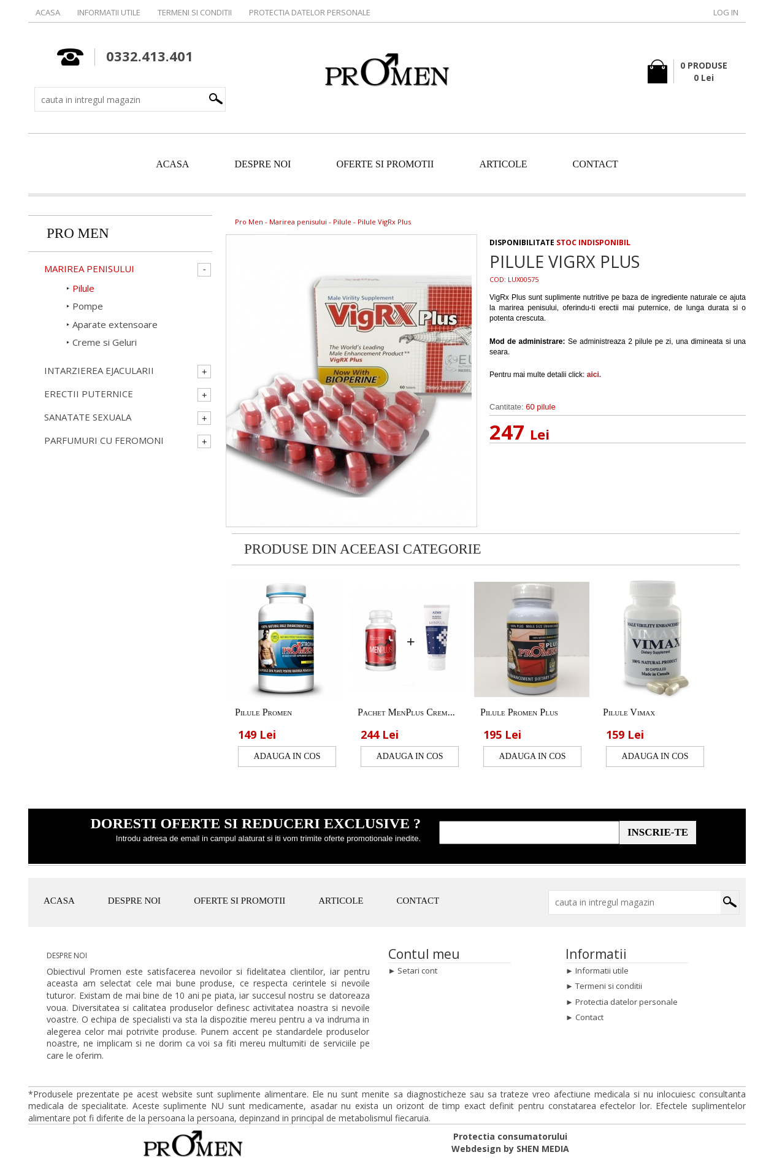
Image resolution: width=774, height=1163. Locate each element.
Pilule (342, 221)
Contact (589, 1017)
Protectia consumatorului (510, 1136)
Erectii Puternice (88, 394)
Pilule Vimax (629, 712)
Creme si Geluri (104, 342)
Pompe (87, 306)
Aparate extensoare (115, 324)
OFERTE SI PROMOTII (385, 164)
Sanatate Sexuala (87, 417)
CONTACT (595, 164)
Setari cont (417, 970)
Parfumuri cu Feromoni (104, 440)
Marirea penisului (298, 221)
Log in (725, 12)
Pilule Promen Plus (519, 712)
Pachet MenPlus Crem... (406, 712)
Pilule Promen (263, 712)
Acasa (48, 12)
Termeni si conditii (195, 12)
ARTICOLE (503, 164)
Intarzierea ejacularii (99, 370)
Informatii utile (108, 12)
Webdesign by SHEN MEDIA (510, 1148)
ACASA (172, 164)
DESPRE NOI (262, 164)
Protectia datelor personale (309, 12)
